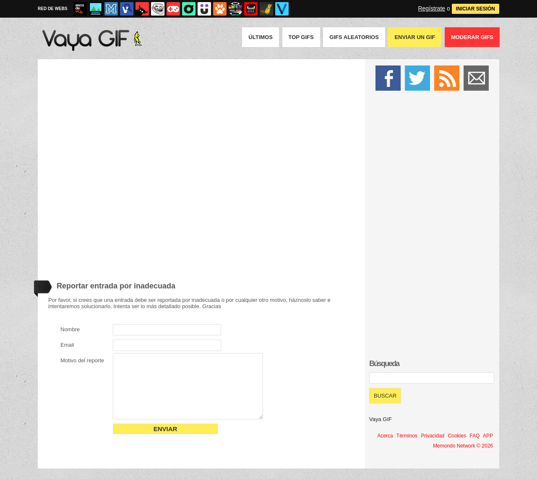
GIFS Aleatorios (354, 37)
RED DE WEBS (53, 8)
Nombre (70, 329)
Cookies (457, 436)
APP (488, 436)
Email (67, 345)
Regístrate (431, 8)
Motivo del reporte (82, 360)
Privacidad (432, 436)
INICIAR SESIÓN (475, 9)
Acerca (385, 436)
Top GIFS (301, 37)
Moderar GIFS (472, 37)
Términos (406, 436)
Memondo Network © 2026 (463, 446)
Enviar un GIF (414, 37)
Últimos (260, 37)
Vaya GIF (380, 419)
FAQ (474, 436)
